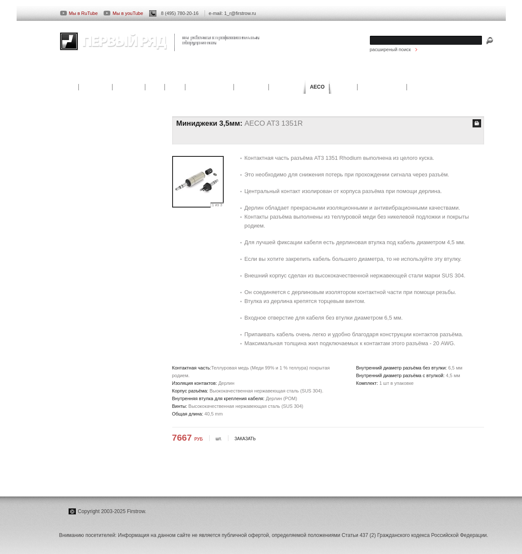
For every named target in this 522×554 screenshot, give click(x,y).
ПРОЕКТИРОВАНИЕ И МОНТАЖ (275, 73)
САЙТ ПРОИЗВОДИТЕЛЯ (94, 280)
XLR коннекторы (84, 141)
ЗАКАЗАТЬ (245, 438)
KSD (155, 87)
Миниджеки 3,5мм (86, 184)
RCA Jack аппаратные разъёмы (100, 131)
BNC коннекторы (84, 152)
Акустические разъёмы (91, 163)
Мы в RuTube (79, 13)
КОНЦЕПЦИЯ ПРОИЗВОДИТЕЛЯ (102, 238)
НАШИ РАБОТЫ (193, 73)
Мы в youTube (123, 13)
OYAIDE (343, 87)
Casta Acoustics (209, 87)
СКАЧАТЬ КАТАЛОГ (87, 270)
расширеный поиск (390, 49)
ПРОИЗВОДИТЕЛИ (92, 73)
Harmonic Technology (437, 87)
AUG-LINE (95, 87)
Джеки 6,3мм (80, 195)
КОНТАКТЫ (438, 73)
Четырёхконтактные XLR (93, 205)
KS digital (128, 87)
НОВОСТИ (350, 73)
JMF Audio (251, 87)
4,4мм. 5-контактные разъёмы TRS (104, 216)
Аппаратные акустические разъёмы (105, 173)
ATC (69, 87)
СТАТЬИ (144, 73)
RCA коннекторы (84, 120)
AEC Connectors (382, 87)
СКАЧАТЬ (394, 73)
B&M (175, 87)
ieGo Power (287, 87)
